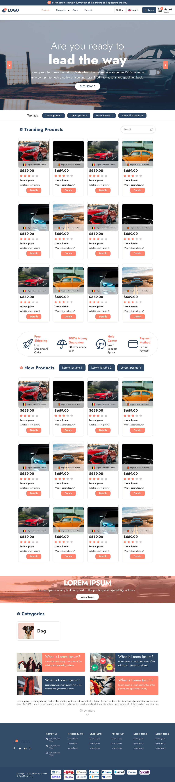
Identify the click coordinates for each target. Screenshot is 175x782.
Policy (31, 776)
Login (149, 10)
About (75, 10)
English (133, 10)
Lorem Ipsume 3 (104, 115)
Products (45, 10)
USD (118, 10)
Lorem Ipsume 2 (79, 115)
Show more (87, 712)
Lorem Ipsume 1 (54, 115)
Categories (61, 10)
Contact (88, 10)
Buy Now (87, 86)
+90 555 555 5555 (53, 740)
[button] (9, 65)
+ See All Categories (132, 115)
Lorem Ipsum (87, 597)
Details (34, 190)
